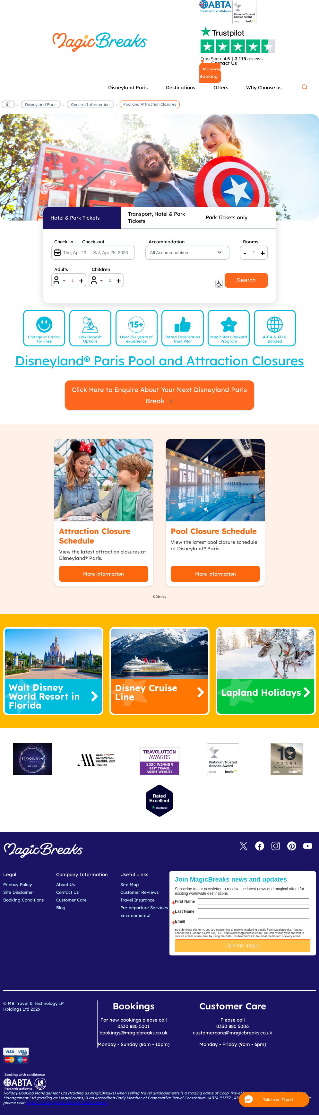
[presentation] (247, 971)
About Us (65, 884)
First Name (185, 901)
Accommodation (167, 242)
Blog (60, 907)
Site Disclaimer (18, 892)
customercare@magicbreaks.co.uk (232, 1033)
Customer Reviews (139, 892)
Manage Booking (209, 72)
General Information (90, 104)
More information (103, 574)
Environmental (135, 915)
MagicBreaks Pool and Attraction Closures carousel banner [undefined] (159, 167)
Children (101, 269)
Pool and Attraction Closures (149, 104)
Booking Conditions (23, 899)
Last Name (184, 911)
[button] (274, 1099)
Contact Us (67, 892)
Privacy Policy (17, 884)
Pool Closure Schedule (214, 531)
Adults (61, 269)
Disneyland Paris (40, 104)
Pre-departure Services (144, 907)
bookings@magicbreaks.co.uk (133, 1033)
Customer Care (71, 899)
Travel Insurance (137, 899)
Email (180, 921)
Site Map (129, 884)
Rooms (250, 242)
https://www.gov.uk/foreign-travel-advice (66, 1102)
